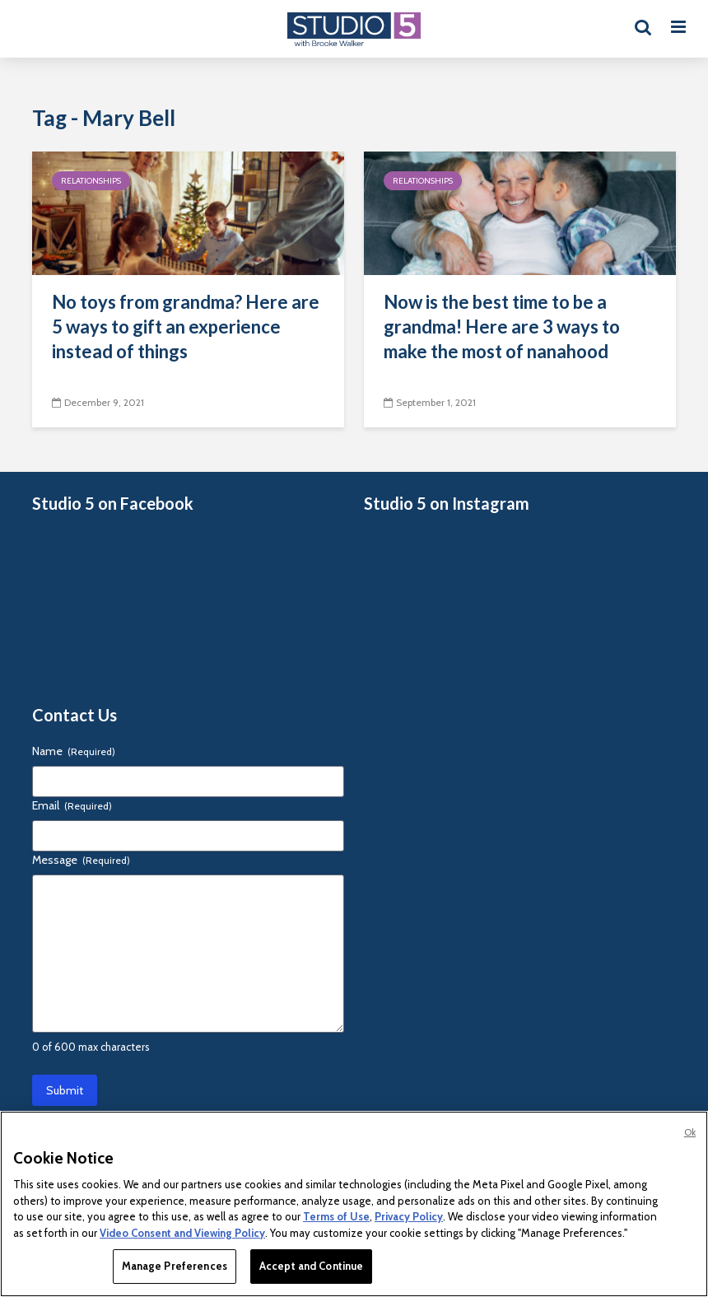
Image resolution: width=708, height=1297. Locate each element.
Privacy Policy (409, 1216)
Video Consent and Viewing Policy (182, 1232)
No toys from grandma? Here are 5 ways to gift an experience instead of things (185, 326)
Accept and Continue (311, 1265)
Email (72, 805)
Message (81, 859)
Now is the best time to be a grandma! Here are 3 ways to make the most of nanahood (502, 326)
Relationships (91, 180)
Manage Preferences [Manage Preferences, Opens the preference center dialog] (174, 1265)
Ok (690, 1132)
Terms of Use (336, 1216)
